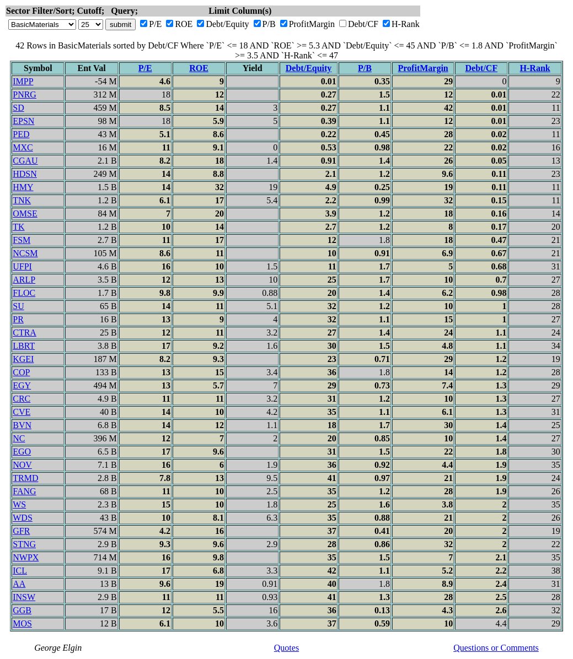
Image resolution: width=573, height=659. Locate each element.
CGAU (25, 160)
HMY (23, 187)
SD (18, 107)
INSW (24, 597)
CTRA (24, 332)
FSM (21, 240)
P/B (269, 24)
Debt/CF (363, 24)
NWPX (26, 557)
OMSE (25, 213)
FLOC (24, 293)
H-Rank (406, 24)
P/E (155, 24)
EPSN (23, 121)
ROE (183, 24)
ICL (20, 570)
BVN (22, 425)
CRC (21, 398)
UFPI (22, 266)
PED (21, 134)
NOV (22, 464)
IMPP (23, 81)
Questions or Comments (496, 647)
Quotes (286, 647)
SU (18, 306)
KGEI (23, 359)
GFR (21, 531)
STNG (24, 544)
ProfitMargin (312, 24)
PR (18, 319)
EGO (22, 451)
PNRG (24, 94)
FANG (24, 491)
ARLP (24, 279)
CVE (21, 412)
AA (19, 583)
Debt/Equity (227, 24)
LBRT (24, 345)
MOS (22, 623)
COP (21, 372)
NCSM (25, 253)
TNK (22, 200)
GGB (22, 610)
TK (18, 226)
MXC (23, 147)
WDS (23, 517)
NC (19, 438)
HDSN (25, 174)
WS (19, 504)
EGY (22, 385)
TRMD (25, 478)
